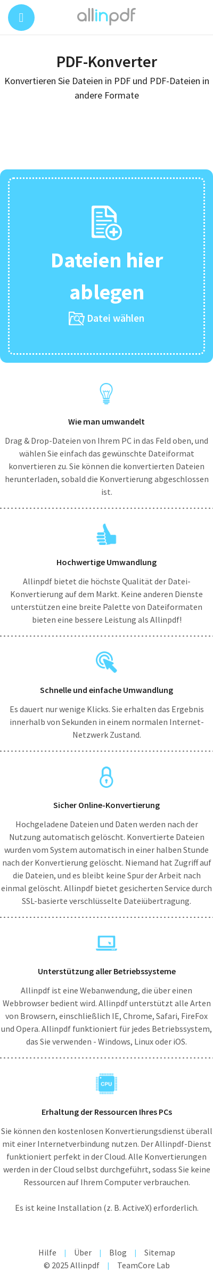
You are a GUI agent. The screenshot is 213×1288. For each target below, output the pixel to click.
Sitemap (159, 1252)
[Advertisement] (106, 139)
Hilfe (47, 1252)
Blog (118, 1252)
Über (83, 1252)
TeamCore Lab (143, 1265)
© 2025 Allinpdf (72, 1265)
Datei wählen (106, 319)
